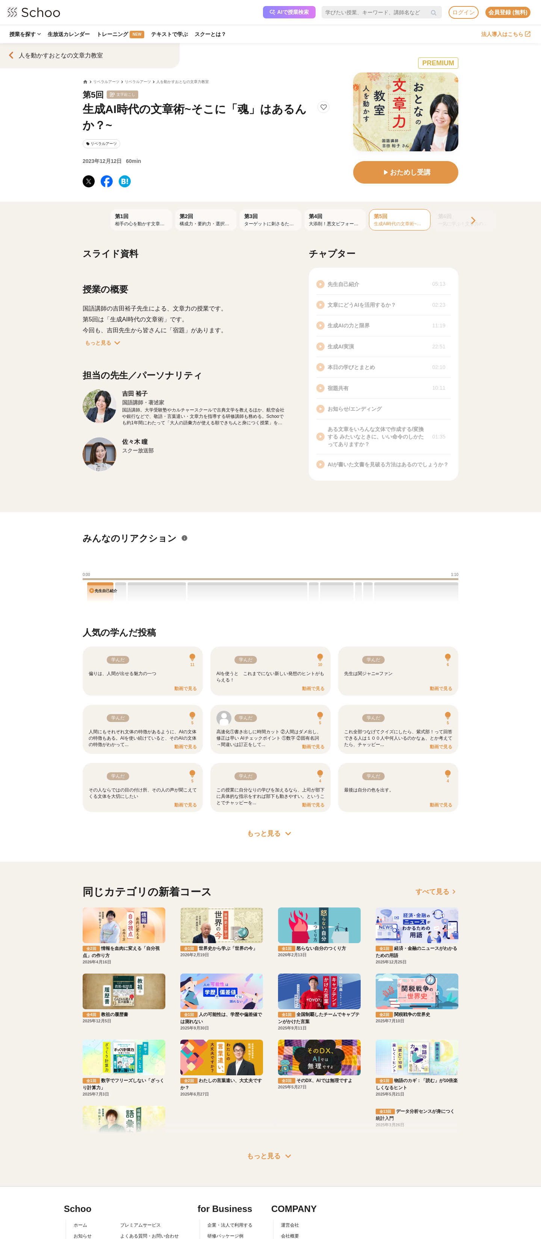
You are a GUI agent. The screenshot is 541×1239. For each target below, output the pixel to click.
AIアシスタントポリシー (144, 1201)
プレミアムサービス (140, 1147)
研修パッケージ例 (225, 1158)
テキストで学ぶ (169, 34)
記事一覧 (83, 1201)
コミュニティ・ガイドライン (149, 1179)
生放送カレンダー (69, 34)
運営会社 (290, 1147)
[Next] (472, 221)
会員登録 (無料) (507, 12)
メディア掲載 (294, 1190)
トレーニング (120, 34)
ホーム (80, 1147)
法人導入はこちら (505, 34)
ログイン (463, 12)
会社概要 (290, 1158)
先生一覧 (83, 1190)
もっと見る (104, 343)
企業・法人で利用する (229, 1147)
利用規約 (129, 1168)
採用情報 (290, 1168)
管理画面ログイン (225, 1179)
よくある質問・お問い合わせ (149, 1158)
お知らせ (83, 1158)
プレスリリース (297, 1179)
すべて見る (437, 891)
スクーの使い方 (89, 1179)
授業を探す (25, 34)
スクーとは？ (210, 34)
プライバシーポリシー (142, 1190)
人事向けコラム (223, 1168)
